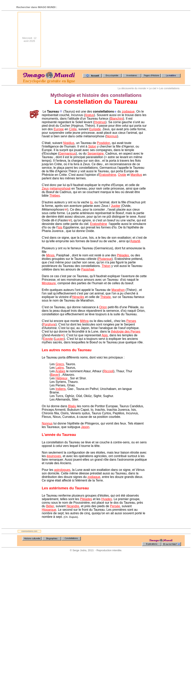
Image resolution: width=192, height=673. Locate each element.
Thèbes (54, 195)
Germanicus (67, 153)
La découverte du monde (132, 88)
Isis (60, 227)
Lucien (59, 338)
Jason (85, 427)
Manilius (136, 174)
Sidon (92, 146)
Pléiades (123, 255)
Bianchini (116, 118)
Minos (50, 255)
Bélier (50, 506)
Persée (115, 506)
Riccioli (108, 371)
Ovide (122, 174)
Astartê (135, 241)
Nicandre (73, 506)
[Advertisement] (132, 39)
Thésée (105, 297)
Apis (105, 335)
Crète (73, 129)
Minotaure (49, 283)
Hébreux (61, 378)
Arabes (60, 371)
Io (91, 202)
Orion (103, 307)
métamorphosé (60, 188)
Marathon (118, 290)
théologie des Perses (125, 331)
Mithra (84, 321)
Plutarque (105, 258)
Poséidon (103, 143)
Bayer (55, 374)
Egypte (48, 338)
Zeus (45, 188)
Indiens (61, 389)
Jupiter (115, 205)
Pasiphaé (87, 269)
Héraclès (78, 297)
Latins (60, 367)
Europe (59, 129)
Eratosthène (107, 174)
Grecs (60, 364)
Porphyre (49, 324)
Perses (131, 321)
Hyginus (100, 122)
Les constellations (169, 88)
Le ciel (152, 88)
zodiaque (128, 111)
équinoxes (54, 456)
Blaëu (72, 406)
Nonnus (111, 136)
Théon (105, 266)
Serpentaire (95, 153)
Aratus (89, 115)
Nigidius (68, 143)
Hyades (106, 499)
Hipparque (49, 509)
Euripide (95, 129)
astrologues (62, 469)
